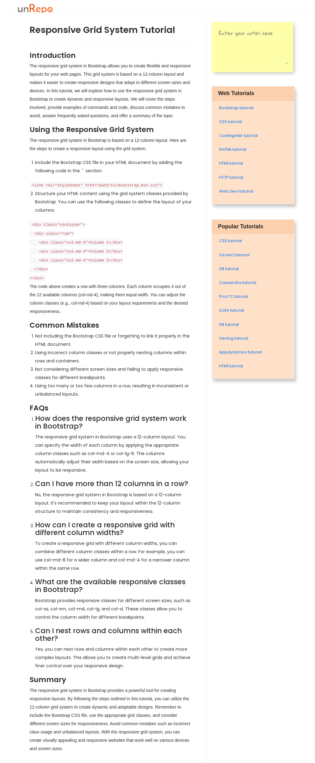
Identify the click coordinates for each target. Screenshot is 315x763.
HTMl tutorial (231, 163)
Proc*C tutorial (233, 296)
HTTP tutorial (231, 177)
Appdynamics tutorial (240, 352)
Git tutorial (229, 269)
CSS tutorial (230, 122)
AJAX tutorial (231, 310)
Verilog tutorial (233, 338)
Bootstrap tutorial (236, 108)
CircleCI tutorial (234, 255)
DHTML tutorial (232, 149)
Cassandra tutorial (237, 283)
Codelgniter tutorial (238, 135)
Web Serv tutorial (236, 191)
